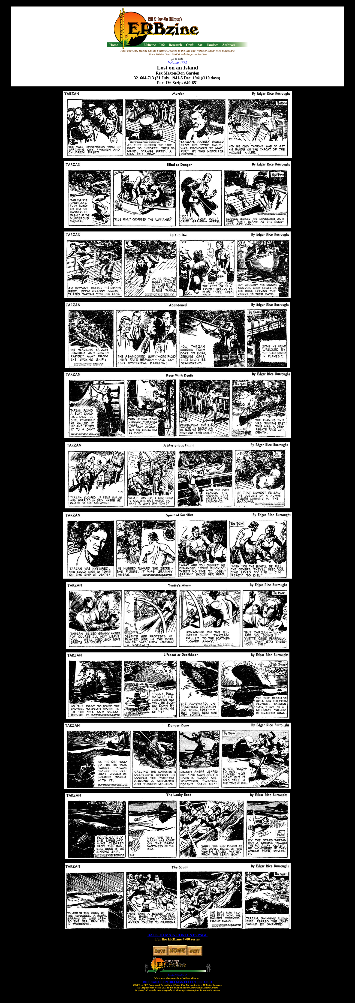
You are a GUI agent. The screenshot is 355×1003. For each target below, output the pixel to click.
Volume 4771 (177, 62)
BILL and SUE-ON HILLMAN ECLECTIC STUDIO (177, 982)
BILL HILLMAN (177, 974)
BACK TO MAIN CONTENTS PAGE (177, 935)
